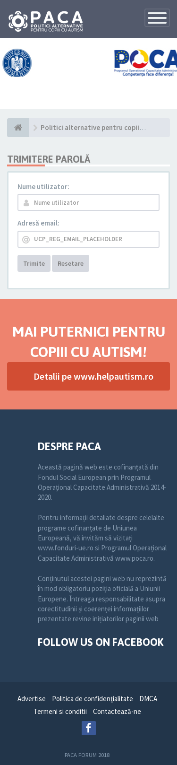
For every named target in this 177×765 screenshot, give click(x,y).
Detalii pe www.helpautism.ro (93, 376)
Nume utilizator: (43, 186)
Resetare (71, 263)
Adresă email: (38, 222)
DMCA (148, 698)
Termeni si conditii (60, 711)
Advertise (31, 698)
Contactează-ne (117, 711)
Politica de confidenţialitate (92, 698)
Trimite (34, 263)
